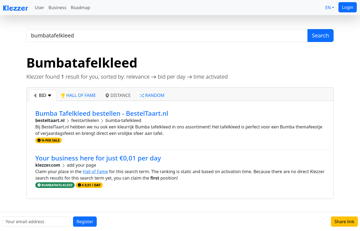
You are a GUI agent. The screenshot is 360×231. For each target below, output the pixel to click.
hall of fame (78, 95)
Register (85, 222)
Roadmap (80, 7)
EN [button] (328, 7)
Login (347, 7)
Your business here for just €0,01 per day (98, 157)
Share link (344, 222)
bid (42, 95)
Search (320, 35)
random (152, 95)
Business (57, 7)
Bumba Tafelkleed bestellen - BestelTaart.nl (101, 113)
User (39, 7)
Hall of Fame (95, 171)
